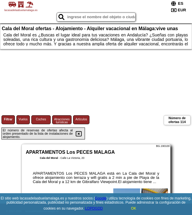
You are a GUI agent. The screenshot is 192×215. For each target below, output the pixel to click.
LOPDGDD (94, 208)
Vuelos (22, 119)
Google (100, 198)
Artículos (81, 119)
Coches (41, 119)
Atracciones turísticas (61, 121)
